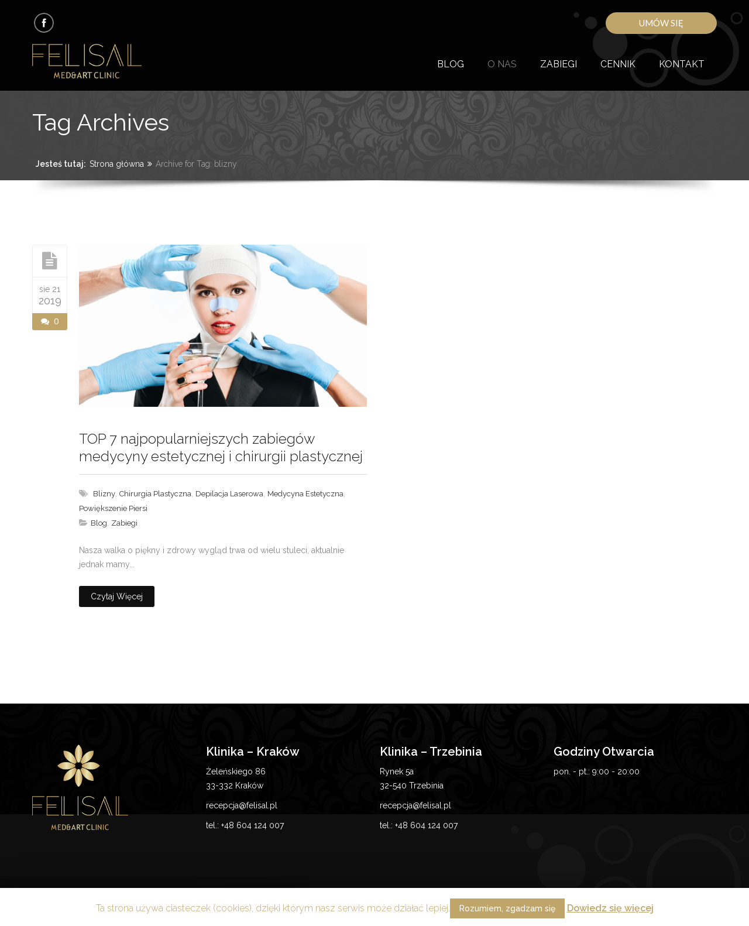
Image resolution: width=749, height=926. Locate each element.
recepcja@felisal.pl (241, 805)
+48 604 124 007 (252, 825)
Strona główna (117, 164)
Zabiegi (558, 64)
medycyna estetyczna (305, 493)
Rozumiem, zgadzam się (507, 908)
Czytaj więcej (117, 596)
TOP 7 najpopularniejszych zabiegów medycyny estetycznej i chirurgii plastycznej (221, 447)
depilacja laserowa (229, 493)
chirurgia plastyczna (155, 493)
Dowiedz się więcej (610, 908)
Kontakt (682, 64)
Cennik (617, 64)
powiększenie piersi (113, 508)
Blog (450, 64)
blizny (104, 493)
